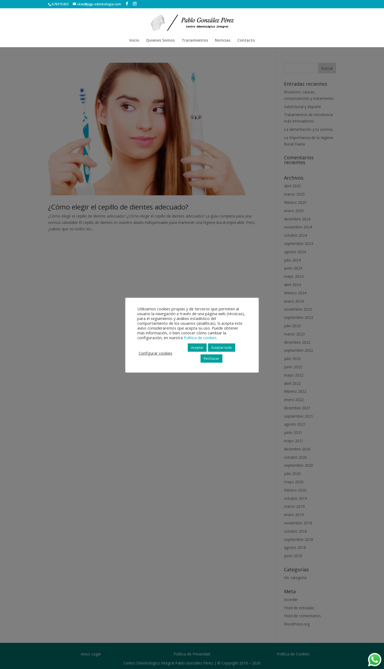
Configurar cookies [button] (155, 353)
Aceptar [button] (197, 347)
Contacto (246, 40)
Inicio (134, 40)
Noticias (222, 40)
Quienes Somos (160, 40)
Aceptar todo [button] (221, 347)
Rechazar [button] (211, 358)
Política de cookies (200, 337)
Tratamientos (195, 40)
